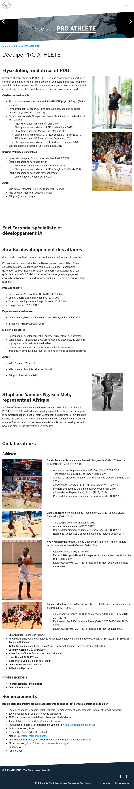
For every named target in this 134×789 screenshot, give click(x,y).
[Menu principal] (127, 4)
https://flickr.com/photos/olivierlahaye (47, 743)
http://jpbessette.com (47, 721)
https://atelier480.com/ (34, 735)
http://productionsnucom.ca (80, 724)
